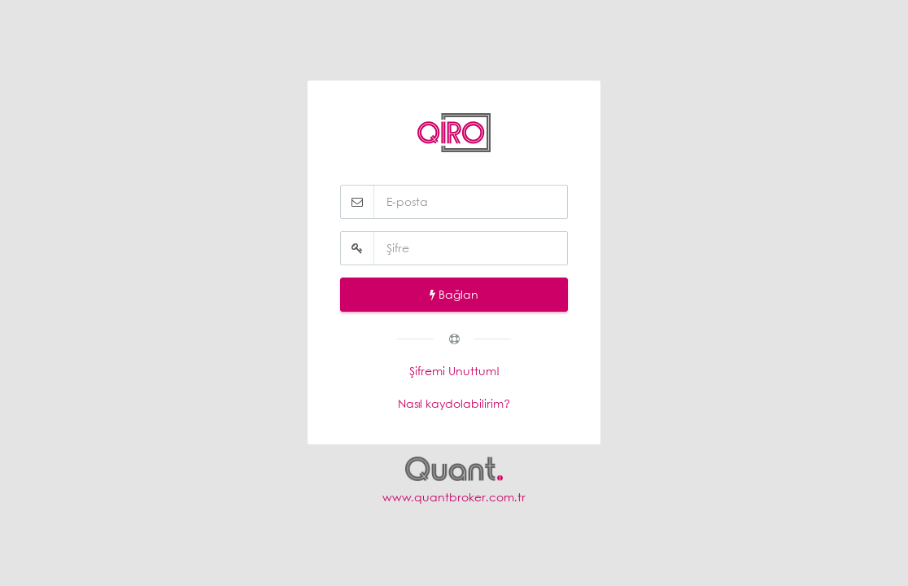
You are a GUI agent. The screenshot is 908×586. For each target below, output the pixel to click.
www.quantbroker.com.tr (454, 497)
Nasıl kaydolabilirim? (454, 403)
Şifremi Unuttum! (454, 371)
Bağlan (454, 294)
